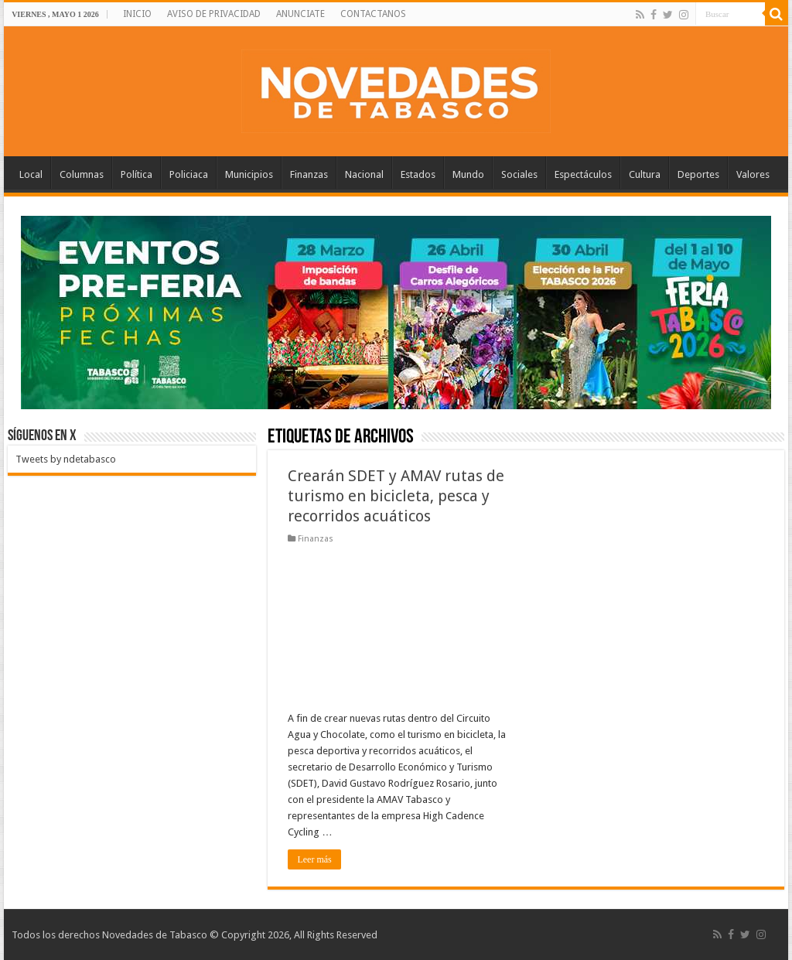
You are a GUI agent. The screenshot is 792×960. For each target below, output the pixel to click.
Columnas (82, 174)
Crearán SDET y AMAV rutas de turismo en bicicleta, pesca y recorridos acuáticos (396, 495)
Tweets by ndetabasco (65, 459)
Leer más (314, 859)
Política (136, 174)
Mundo (468, 174)
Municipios (249, 174)
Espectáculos (583, 174)
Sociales (519, 174)
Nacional (364, 174)
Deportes (698, 174)
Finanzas (309, 174)
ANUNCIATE (300, 14)
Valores (753, 174)
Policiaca (188, 174)
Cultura (645, 174)
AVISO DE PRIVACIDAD (214, 14)
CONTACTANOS (373, 14)
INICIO (137, 14)
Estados (418, 174)
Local (31, 174)
